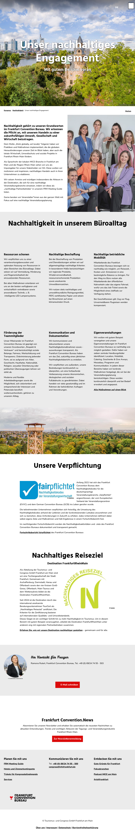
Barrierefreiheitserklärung (85, 827)
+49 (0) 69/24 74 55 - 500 (65, 763)
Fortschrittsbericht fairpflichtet (35, 532)
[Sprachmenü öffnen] (116, 6)
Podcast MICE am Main (105, 774)
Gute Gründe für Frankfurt (107, 763)
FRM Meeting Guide (13, 763)
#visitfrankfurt (101, 779)
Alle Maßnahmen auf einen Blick (110, 389)
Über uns (40, 827)
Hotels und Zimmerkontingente (19, 769)
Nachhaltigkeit (18, 110)
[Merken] (128, 110)
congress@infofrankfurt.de (62, 766)
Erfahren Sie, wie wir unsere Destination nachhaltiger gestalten (51, 630)
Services (8, 779)
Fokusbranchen (101, 769)
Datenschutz (65, 827)
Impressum (51, 827)
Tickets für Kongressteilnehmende (21, 774)
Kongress (7, 110)
